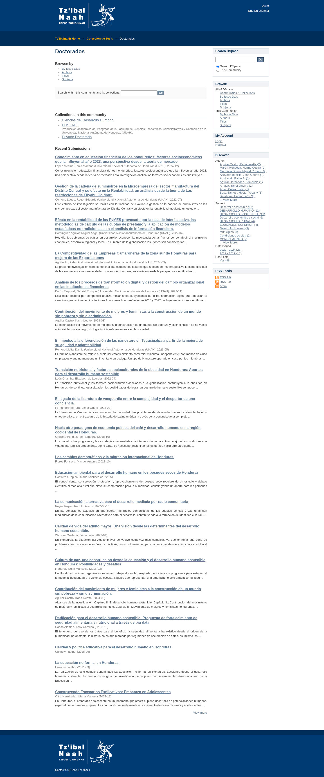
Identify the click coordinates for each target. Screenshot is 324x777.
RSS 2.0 (225, 282)
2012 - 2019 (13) (230, 253)
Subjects (67, 79)
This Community (228, 70)
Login (265, 5)
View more (200, 712)
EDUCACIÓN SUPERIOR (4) (239, 224)
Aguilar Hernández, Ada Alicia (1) (241, 182)
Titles (65, 75)
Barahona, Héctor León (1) (237, 196)
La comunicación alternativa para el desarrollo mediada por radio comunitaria (121, 502)
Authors (67, 72)
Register (220, 144)
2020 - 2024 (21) (230, 249)
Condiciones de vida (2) (235, 235)
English (253, 10)
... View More (228, 199)
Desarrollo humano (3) (234, 228)
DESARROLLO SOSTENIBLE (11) (242, 214)
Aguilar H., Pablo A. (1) (235, 178)
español (264, 10)
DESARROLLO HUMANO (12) (240, 210)
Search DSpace (228, 66)
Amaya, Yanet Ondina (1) (236, 185)
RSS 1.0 (225, 277)
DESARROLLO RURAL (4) (237, 221)
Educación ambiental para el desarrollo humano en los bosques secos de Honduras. (127, 472)
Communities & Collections (237, 93)
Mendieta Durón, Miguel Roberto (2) (243, 171)
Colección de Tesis (100, 38)
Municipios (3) (229, 232)
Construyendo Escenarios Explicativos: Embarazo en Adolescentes (113, 692)
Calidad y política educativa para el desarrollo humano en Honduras (113, 647)
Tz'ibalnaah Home (67, 38)
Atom (223, 286)
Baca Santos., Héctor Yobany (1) (241, 192)
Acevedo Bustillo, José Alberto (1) (241, 174)
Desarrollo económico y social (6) (241, 217)
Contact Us (62, 770)
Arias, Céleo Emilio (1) (234, 189)
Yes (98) (225, 260)
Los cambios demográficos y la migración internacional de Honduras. (114, 457)
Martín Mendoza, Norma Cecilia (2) (242, 167)
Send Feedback (80, 770)
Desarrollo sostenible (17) (236, 207)
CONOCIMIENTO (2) (233, 239)
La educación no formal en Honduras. (87, 663)
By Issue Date (71, 68)
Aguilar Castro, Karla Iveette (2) (240, 164)
